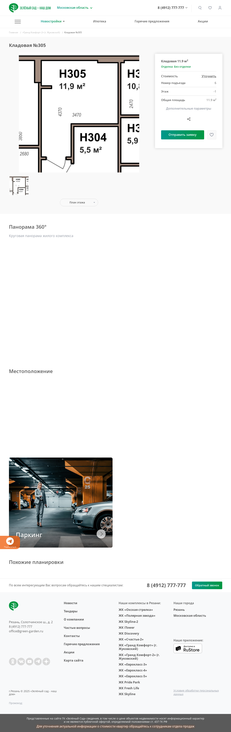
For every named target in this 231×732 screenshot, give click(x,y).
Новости (70, 603)
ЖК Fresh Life (129, 688)
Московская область (189, 615)
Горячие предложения (152, 21)
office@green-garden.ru (26, 631)
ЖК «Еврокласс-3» (133, 664)
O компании (74, 619)
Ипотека (99, 21)
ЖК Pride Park (129, 682)
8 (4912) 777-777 (171, 8)
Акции (203, 21)
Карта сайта (73, 660)
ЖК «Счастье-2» (131, 639)
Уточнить (209, 76)
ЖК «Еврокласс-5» (133, 676)
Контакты (72, 636)
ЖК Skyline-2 (128, 622)
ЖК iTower (126, 627)
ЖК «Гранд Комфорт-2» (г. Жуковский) (139, 657)
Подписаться (10, 542)
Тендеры (71, 611)
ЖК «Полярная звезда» (137, 615)
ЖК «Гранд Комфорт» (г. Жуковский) (138, 647)
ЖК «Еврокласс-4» (133, 670)
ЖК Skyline (127, 694)
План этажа (77, 202)
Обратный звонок (207, 585)
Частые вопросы (77, 628)
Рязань (179, 610)
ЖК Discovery (129, 633)
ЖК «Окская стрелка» (136, 610)
